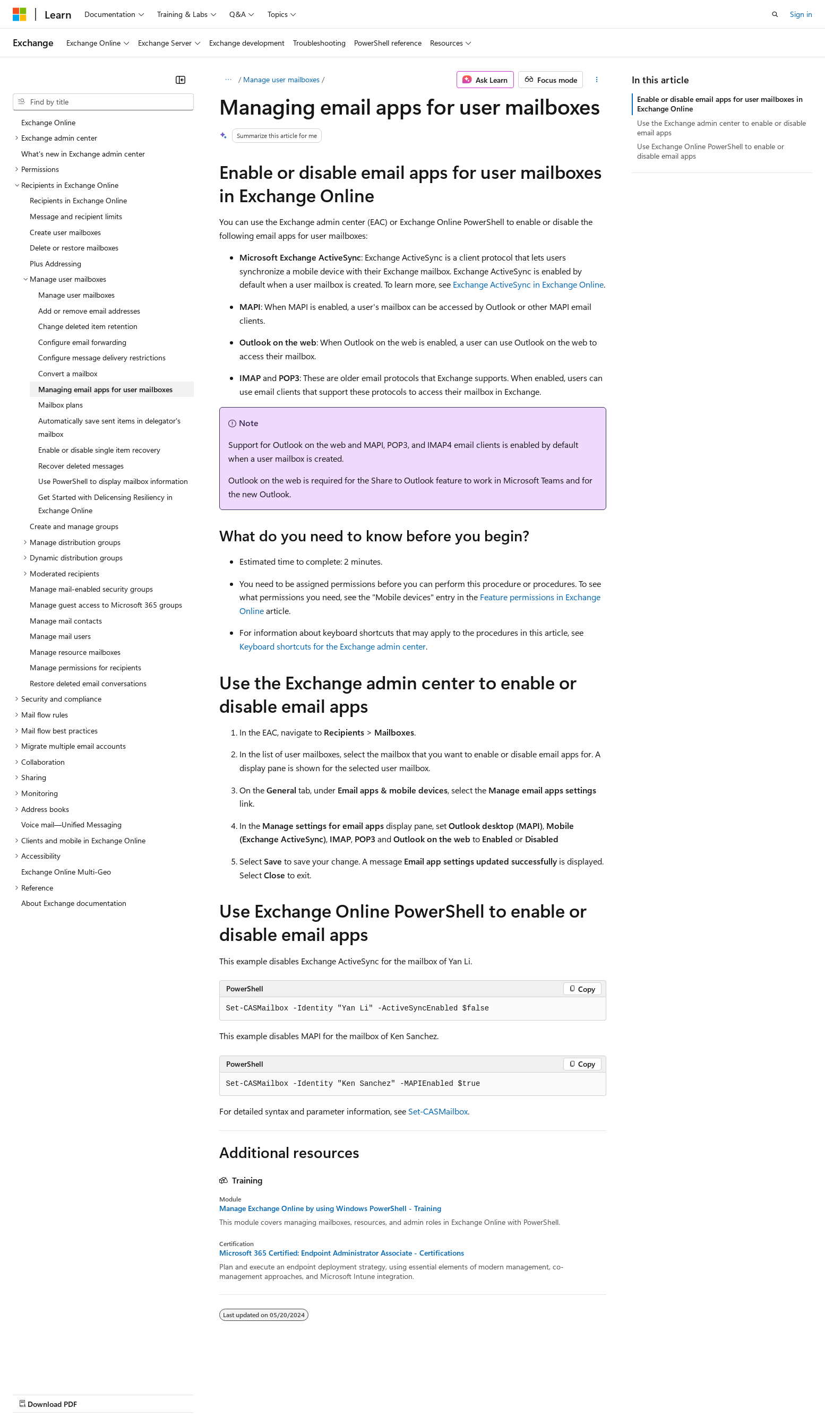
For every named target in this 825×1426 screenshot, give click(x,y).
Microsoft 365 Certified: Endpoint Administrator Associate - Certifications (341, 1253)
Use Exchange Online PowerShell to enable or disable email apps (710, 151)
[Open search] (775, 14)
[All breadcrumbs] (228, 79)
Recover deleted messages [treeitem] (81, 466)
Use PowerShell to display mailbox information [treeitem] (113, 481)
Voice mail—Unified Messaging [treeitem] (71, 824)
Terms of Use (388, 1394)
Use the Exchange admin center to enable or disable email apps (721, 127)
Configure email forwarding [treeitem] (82, 342)
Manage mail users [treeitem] (60, 636)
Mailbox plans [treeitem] (60, 405)
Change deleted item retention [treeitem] (88, 326)
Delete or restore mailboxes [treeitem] (74, 248)
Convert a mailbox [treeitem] (67, 373)
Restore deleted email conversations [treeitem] (88, 683)
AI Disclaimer (34, 1394)
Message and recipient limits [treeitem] (76, 216)
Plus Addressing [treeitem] (55, 263)
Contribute (190, 1394)
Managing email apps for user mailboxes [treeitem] (105, 389)
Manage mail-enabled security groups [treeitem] (91, 589)
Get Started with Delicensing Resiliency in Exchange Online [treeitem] (105, 504)
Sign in (801, 14)
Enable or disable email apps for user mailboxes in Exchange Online (720, 104)
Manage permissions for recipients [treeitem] (85, 667)
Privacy (232, 1394)
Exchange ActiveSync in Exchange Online (528, 284)
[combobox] (103, 101)
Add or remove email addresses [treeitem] (89, 311)
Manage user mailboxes (281, 79)
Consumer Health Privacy (305, 1394)
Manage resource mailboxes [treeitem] (75, 652)
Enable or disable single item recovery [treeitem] (99, 450)
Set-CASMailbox (438, 1111)
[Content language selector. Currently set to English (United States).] (61, 1368)
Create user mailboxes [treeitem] (65, 232)
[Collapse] (180, 79)
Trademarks (440, 1394)
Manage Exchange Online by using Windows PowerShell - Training (330, 1208)
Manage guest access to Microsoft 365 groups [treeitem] (106, 605)
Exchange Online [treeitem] (48, 122)
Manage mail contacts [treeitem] (66, 621)
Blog (145, 1394)
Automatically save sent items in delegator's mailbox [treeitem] (109, 427)
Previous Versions (96, 1394)
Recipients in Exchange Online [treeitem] (78, 200)
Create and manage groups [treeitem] (74, 526)
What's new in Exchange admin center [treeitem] (83, 154)
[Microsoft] (20, 14)
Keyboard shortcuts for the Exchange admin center (332, 646)
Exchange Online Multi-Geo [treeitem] (66, 872)
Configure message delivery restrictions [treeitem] (102, 357)
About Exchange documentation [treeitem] (73, 903)
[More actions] (596, 79)
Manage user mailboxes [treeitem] (76, 295)
